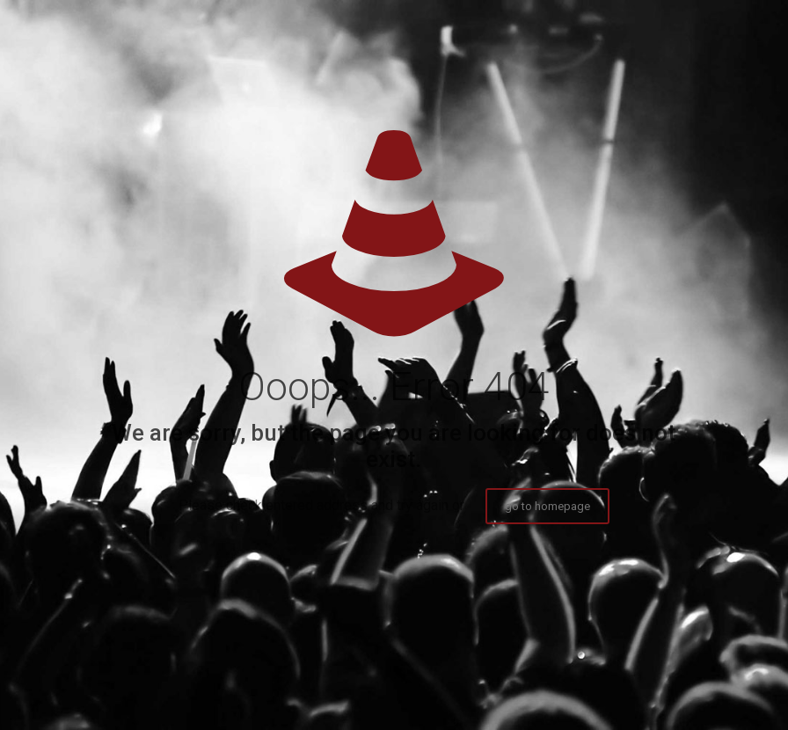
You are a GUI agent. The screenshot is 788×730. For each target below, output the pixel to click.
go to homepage (547, 506)
